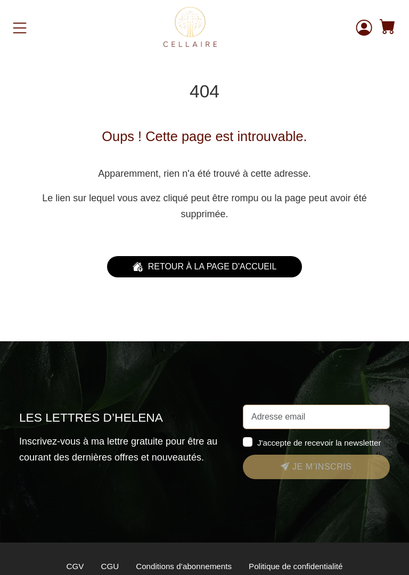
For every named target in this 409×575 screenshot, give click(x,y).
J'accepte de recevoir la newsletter (319, 442)
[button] (388, 28)
